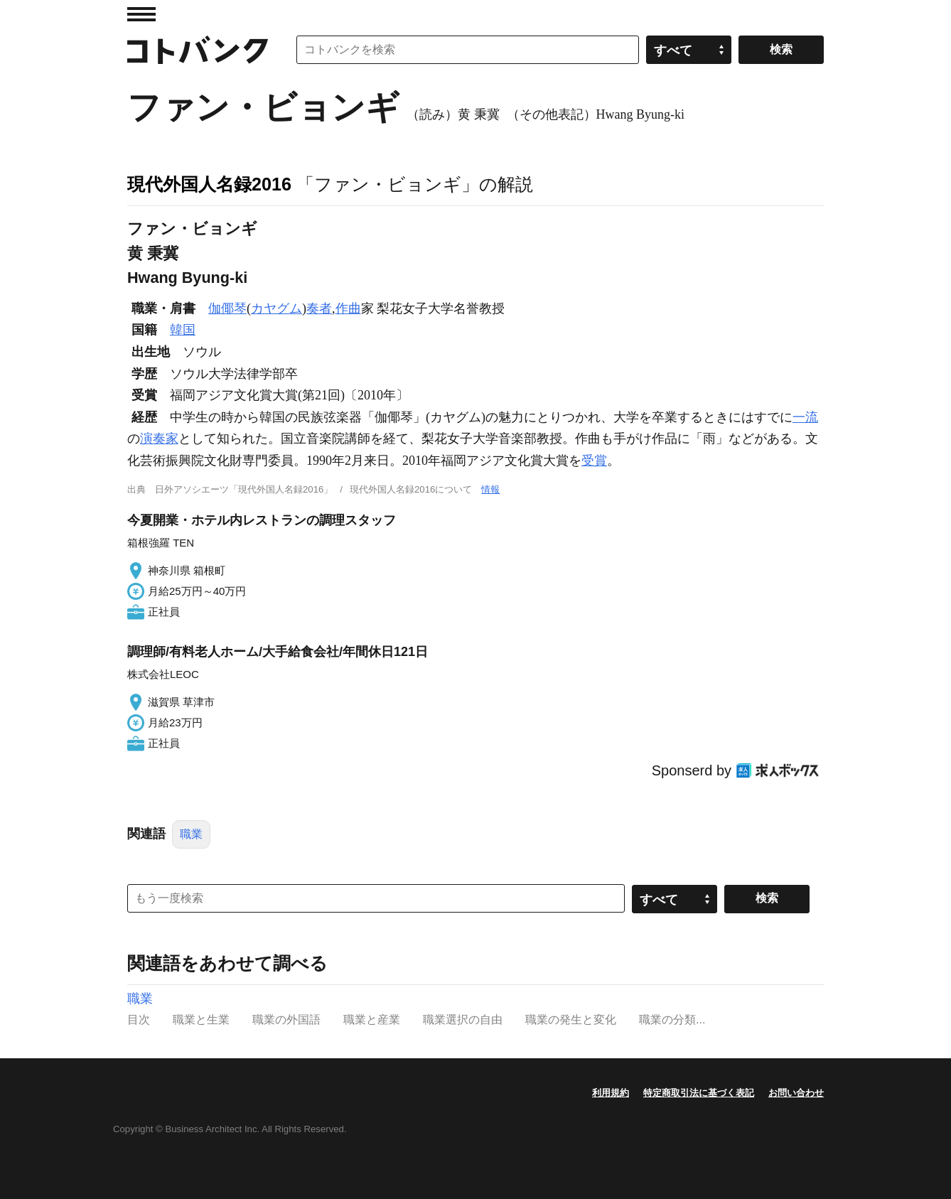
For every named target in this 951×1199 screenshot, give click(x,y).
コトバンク (197, 50)
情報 (490, 489)
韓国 (182, 330)
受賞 (594, 460)
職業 (191, 834)
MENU (141, 14)
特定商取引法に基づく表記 (698, 1092)
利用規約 (610, 1092)
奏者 (319, 308)
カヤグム (276, 308)
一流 (805, 417)
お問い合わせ (796, 1092)
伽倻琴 (227, 308)
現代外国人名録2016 (209, 184)
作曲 (348, 308)
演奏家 (159, 438)
